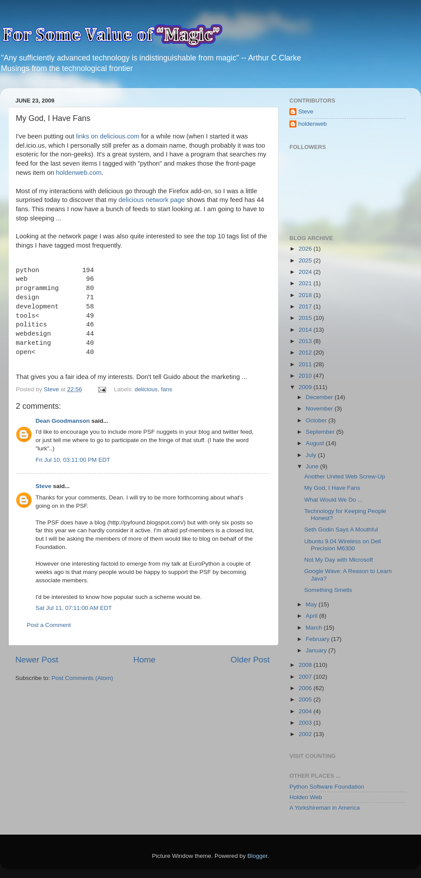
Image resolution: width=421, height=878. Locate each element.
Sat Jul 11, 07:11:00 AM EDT (74, 608)
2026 (306, 248)
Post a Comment (49, 625)
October (317, 420)
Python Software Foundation (326, 786)
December (320, 397)
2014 (306, 329)
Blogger (257, 856)
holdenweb (312, 123)
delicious (146, 389)
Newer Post (36, 659)
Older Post (250, 659)
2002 (306, 734)
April (312, 615)
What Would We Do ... (333, 499)
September (321, 431)
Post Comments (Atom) (82, 678)
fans (166, 389)
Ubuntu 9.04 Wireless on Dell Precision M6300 (342, 545)
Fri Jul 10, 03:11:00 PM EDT (73, 460)
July (312, 455)
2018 (306, 295)
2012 (306, 352)
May (312, 604)
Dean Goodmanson (63, 421)
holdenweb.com (79, 172)
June (313, 466)
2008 (306, 665)
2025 (306, 260)
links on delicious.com (107, 136)
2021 (306, 283)
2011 (306, 364)
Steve (43, 486)
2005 (306, 699)
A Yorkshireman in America (324, 807)
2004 (306, 711)
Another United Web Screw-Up (344, 476)
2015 (306, 318)
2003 (306, 722)
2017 (306, 306)
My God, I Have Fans (332, 488)
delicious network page (151, 199)
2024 (306, 272)
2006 (306, 688)
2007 (306, 676)
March (315, 627)
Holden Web (305, 797)
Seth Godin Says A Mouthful (341, 529)
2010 (306, 375)
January (317, 650)
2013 (306, 341)
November (320, 408)
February (318, 639)
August (316, 443)
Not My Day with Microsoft (338, 559)
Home (144, 659)
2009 (306, 387)
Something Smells (328, 590)
